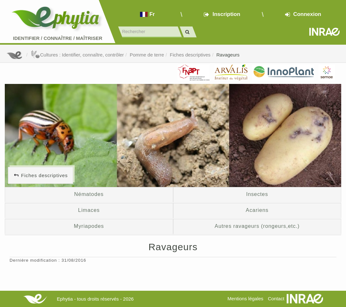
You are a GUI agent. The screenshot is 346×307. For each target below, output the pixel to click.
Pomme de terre (147, 54)
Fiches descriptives (190, 54)
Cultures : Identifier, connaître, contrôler (77, 54)
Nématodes (89, 194)
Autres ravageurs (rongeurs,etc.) (257, 226)
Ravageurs (227, 54)
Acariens (257, 210)
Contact (276, 298)
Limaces (89, 210)
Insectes (257, 194)
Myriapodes (89, 226)
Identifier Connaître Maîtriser (57, 38)
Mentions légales (245, 298)
